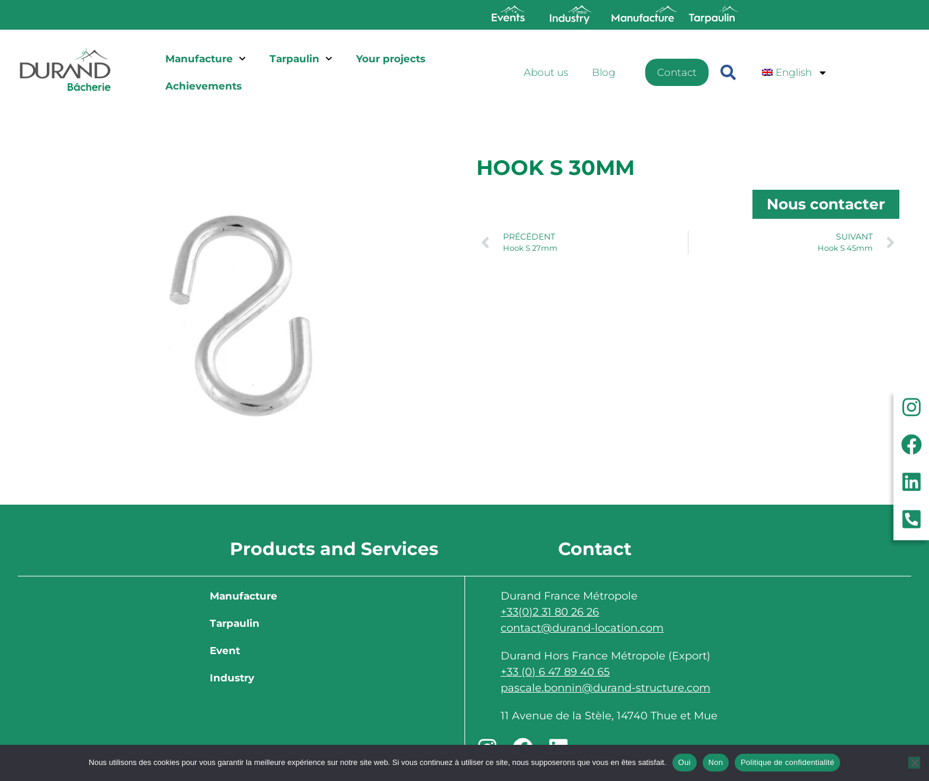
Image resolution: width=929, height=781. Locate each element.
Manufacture (205, 59)
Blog (604, 72)
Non (716, 762)
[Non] (914, 763)
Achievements (203, 86)
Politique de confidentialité (787, 762)
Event (225, 650)
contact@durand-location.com (582, 628)
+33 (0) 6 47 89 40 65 (555, 671)
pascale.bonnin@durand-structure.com (605, 687)
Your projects (390, 59)
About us (546, 72)
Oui (684, 762)
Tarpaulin (301, 59)
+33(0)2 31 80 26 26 (550, 612)
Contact (677, 72)
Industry (232, 678)
